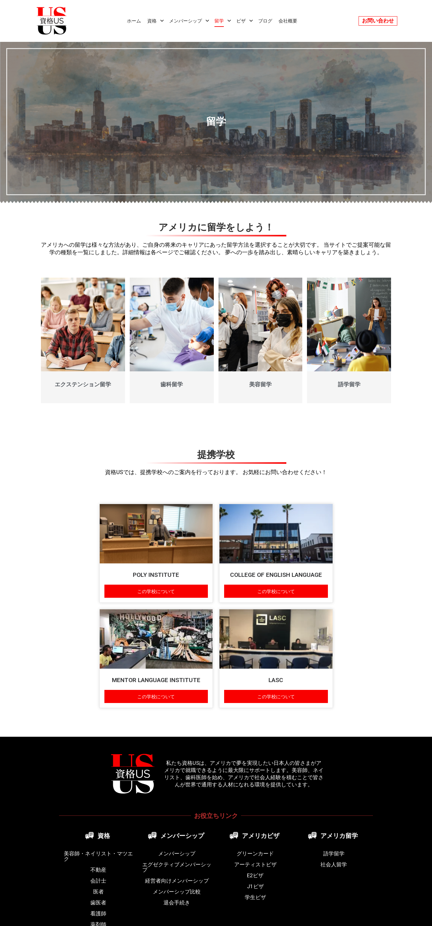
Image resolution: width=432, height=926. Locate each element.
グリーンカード (255, 853)
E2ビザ (255, 875)
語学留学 (349, 384)
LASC (276, 680)
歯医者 (98, 902)
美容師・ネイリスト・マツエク (98, 856)
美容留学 (260, 384)
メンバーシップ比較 (177, 892)
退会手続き (176, 902)
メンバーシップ (176, 853)
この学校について (156, 591)
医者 (98, 892)
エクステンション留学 (83, 384)
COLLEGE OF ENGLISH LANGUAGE (276, 574)
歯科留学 (171, 384)
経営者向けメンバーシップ (177, 881)
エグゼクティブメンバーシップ (176, 867)
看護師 (98, 913)
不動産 (98, 870)
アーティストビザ (255, 864)
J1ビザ (255, 886)
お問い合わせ (378, 20)
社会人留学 (333, 864)
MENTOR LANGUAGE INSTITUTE (156, 680)
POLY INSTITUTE (156, 574)
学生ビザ (255, 897)
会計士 (98, 881)
